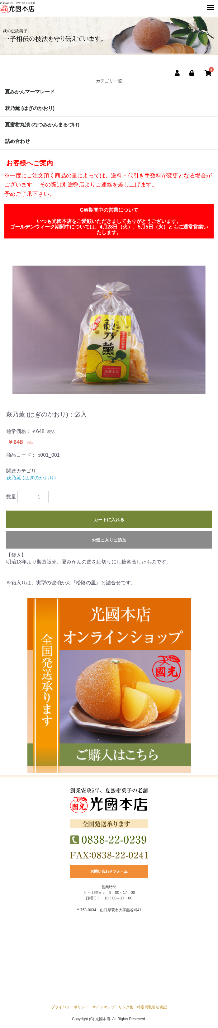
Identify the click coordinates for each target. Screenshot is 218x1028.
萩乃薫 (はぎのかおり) (29, 108)
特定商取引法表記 (152, 1007)
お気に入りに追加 (109, 540)
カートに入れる (109, 519)
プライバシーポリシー (69, 1007)
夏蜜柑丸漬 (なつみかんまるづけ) (42, 124)
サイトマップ (103, 1007)
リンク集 (125, 1007)
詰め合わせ (17, 141)
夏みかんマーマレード (30, 91)
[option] (109, 330)
